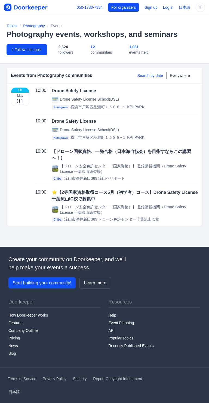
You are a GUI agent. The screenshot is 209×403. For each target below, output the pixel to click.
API (111, 330)
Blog (12, 353)
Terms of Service (22, 379)
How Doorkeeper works (28, 315)
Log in (168, 7)
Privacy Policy (54, 379)
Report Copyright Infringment (117, 379)
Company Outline (23, 330)
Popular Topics (120, 338)
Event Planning (121, 323)
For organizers (123, 7)
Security (80, 379)
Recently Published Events (131, 346)
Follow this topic (27, 49)
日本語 (184, 7)
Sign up (151, 7)
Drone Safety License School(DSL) (85, 99)
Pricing (14, 338)
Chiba (58, 178)
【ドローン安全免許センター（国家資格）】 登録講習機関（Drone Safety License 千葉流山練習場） (119, 169)
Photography (34, 26)
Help (112, 315)
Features (15, 323)
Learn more (95, 283)
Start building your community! (42, 283)
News (13, 346)
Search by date (150, 75)
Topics (12, 26)
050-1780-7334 (90, 7)
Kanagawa (61, 107)
